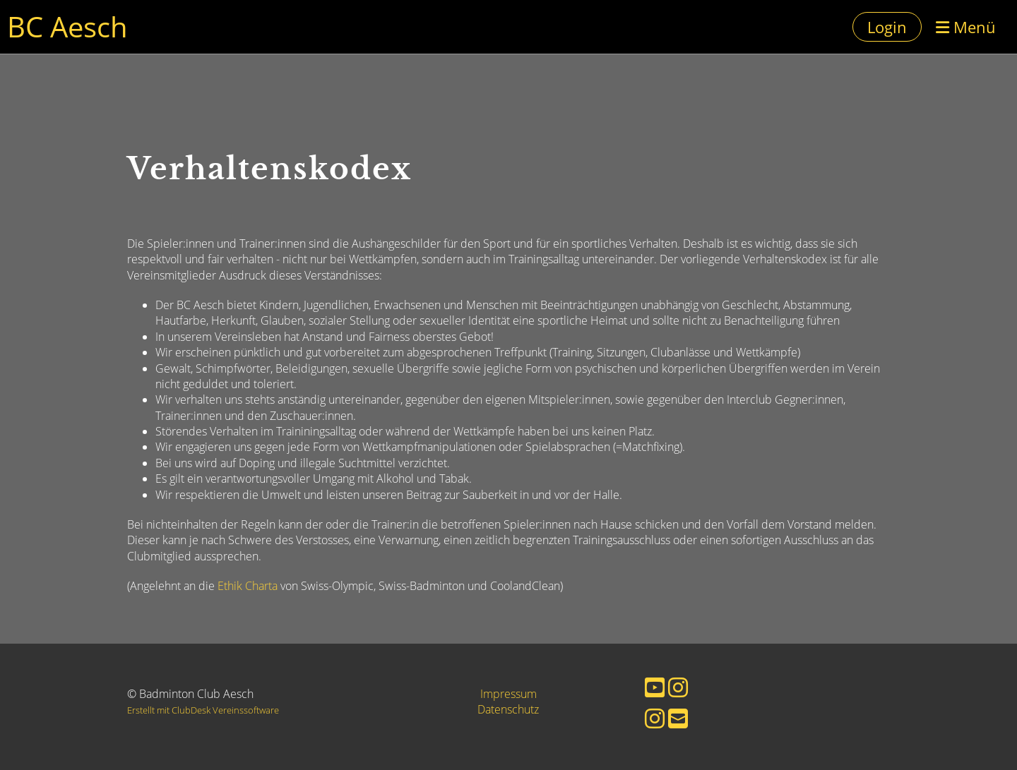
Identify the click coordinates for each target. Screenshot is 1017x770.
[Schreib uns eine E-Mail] (678, 718)
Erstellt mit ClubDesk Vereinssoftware (203, 710)
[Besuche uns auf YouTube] (655, 687)
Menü (966, 26)
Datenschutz (508, 709)
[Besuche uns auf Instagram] (678, 687)
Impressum (508, 694)
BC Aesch (67, 26)
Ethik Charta (248, 586)
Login (887, 26)
